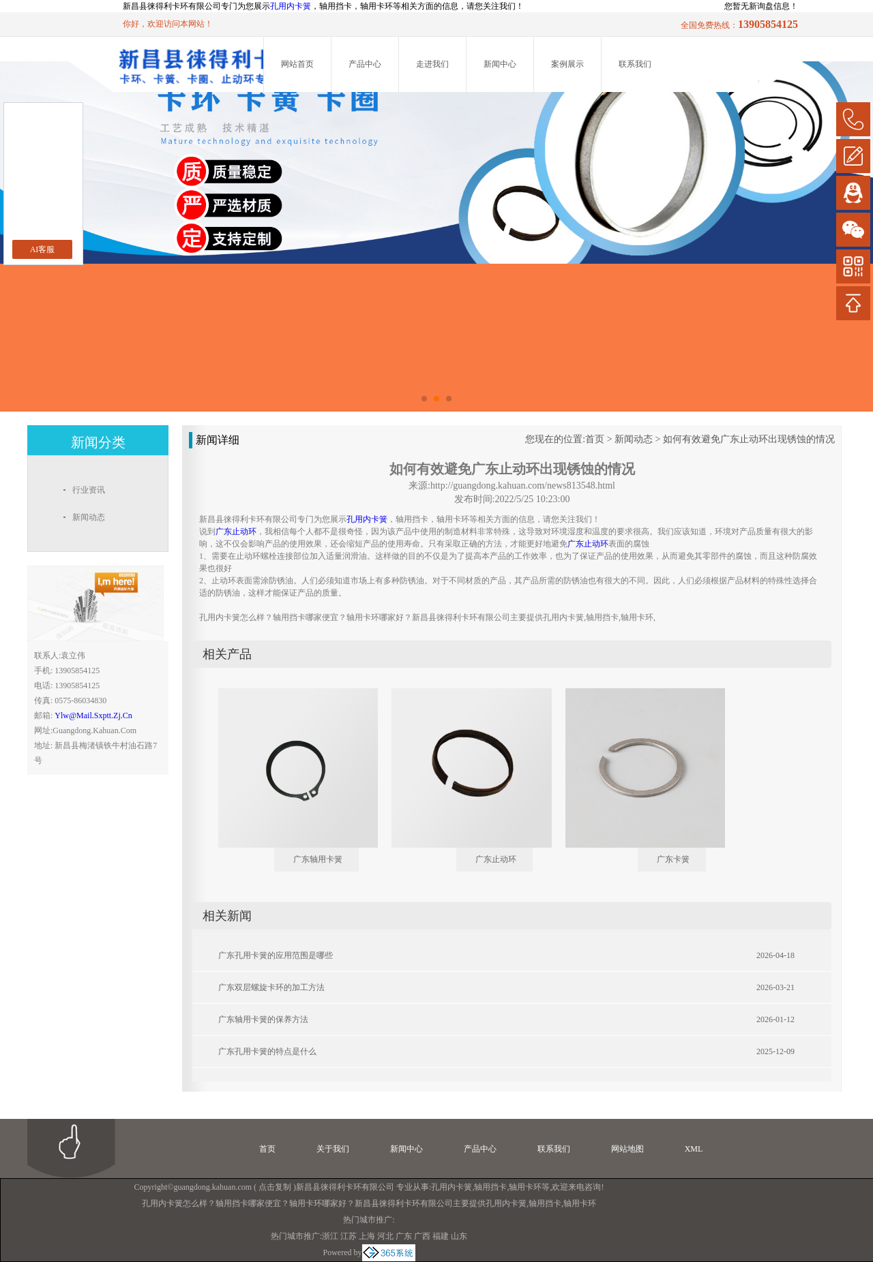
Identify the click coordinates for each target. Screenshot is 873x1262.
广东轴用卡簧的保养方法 (263, 1019)
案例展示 (567, 64)
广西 (422, 1236)
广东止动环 (495, 859)
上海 (367, 1236)
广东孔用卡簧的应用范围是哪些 (275, 955)
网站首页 (297, 64)
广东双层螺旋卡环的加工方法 (271, 987)
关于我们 (332, 1149)
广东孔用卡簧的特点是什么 (267, 1051)
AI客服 (42, 249)
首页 (594, 439)
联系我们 (635, 64)
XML (694, 1149)
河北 (385, 1236)
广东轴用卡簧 (317, 859)
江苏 (348, 1236)
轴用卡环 (525, 1187)
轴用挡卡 (490, 1187)
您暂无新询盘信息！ (761, 6)
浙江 (330, 1236)
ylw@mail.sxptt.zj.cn (93, 715)
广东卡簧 (673, 859)
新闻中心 (500, 64)
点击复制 (274, 1187)
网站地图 (627, 1149)
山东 (459, 1236)
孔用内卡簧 (290, 6)
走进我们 (432, 64)
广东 (404, 1236)
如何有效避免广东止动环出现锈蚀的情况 (749, 439)
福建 (440, 1236)
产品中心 (365, 64)
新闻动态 (634, 439)
